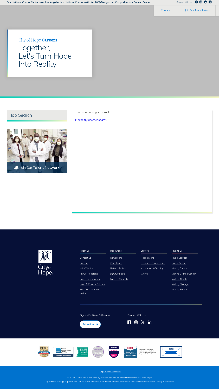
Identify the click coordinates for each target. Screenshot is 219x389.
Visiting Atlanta (179, 279)
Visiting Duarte (179, 268)
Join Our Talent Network (198, 10)
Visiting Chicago (180, 284)
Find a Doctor (179, 263)
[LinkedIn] (149, 322)
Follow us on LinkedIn (205, 2)
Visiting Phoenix (180, 289)
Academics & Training (152, 268)
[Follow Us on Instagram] (136, 322)
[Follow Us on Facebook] (129, 322)
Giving (144, 273)
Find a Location (180, 257)
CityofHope (117, 273)
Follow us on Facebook (196, 2)
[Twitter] (143, 322)
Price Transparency (90, 279)
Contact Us (85, 257)
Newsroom (116, 257)
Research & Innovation (153, 263)
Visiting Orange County (184, 273)
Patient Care (147, 257)
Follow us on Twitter (200, 2)
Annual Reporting (89, 273)
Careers (165, 10)
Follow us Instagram (210, 2)
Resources (116, 250)
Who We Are (86, 268)
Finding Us (177, 250)
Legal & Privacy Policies (92, 284)
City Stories (116, 263)
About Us (84, 250)
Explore (145, 250)
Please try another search (91, 119)
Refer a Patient (118, 268)
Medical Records (119, 279)
